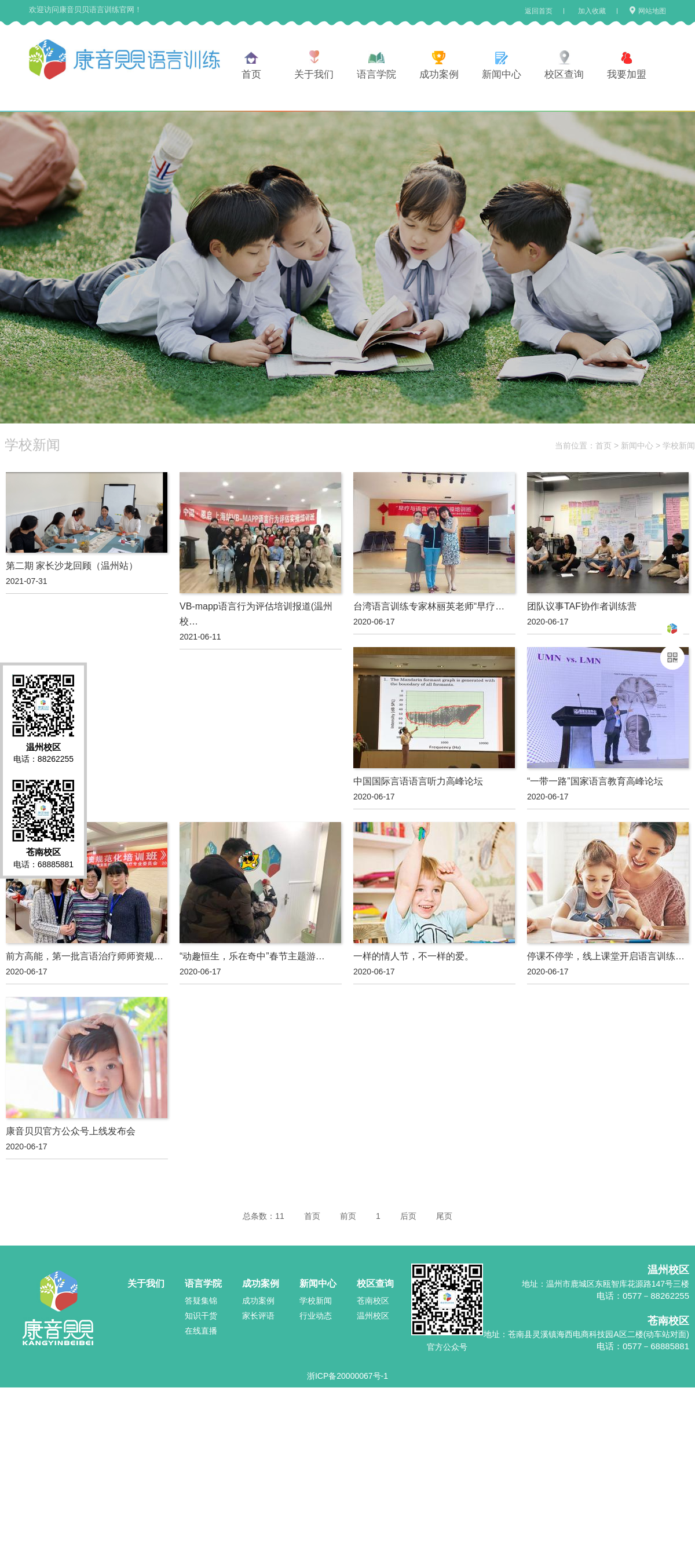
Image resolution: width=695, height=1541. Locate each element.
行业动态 (315, 1315)
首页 (251, 74)
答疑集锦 (201, 1300)
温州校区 (373, 1315)
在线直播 (201, 1330)
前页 (348, 1216)
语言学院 (376, 74)
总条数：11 (263, 1216)
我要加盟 (626, 74)
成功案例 (439, 74)
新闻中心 (501, 74)
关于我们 (314, 74)
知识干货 (201, 1315)
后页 (408, 1216)
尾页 (444, 1216)
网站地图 (647, 11)
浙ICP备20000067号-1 (347, 1376)
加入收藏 (592, 11)
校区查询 (564, 74)
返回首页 (539, 11)
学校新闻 (679, 445)
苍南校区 (373, 1300)
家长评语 (258, 1315)
